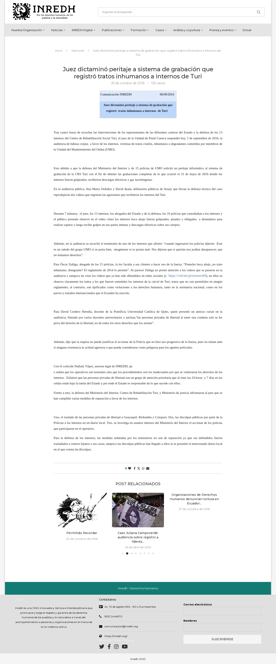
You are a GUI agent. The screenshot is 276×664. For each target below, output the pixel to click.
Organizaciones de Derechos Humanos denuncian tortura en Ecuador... (194, 499)
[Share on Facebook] (134, 468)
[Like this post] (129, 468)
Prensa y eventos (221, 30)
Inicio (59, 50)
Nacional (78, 50)
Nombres (190, 620)
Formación (138, 30)
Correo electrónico (197, 604)
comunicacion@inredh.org (121, 626)
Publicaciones (112, 30)
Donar (247, 30)
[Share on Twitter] (138, 468)
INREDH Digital (82, 30)
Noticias (57, 30)
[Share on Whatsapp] (143, 468)
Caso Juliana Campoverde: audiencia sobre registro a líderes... (138, 537)
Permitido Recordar (81, 533)
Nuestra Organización (26, 30)
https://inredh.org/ (115, 636)
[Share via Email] (147, 468)
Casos (160, 30)
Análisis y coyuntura (186, 30)
